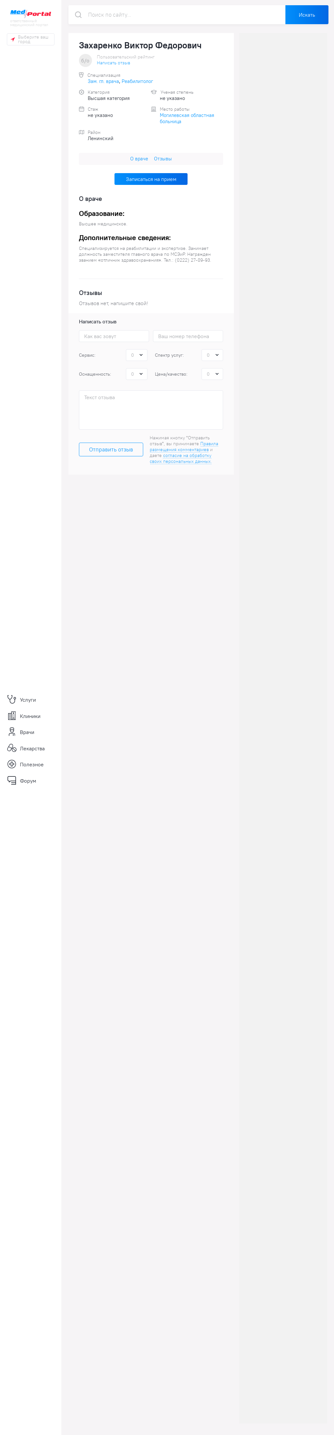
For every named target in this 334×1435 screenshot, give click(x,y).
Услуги (21, 699)
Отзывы (163, 158)
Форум (21, 780)
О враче (139, 158)
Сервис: (87, 355)
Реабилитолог (137, 81)
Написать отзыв (113, 63)
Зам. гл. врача (103, 81)
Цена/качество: (171, 374)
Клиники (23, 716)
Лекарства (26, 748)
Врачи (20, 732)
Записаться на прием (151, 179)
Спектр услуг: (169, 355)
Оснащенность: (95, 374)
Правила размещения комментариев (184, 446)
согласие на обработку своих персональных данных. (181, 458)
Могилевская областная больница (187, 118)
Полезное (25, 764)
